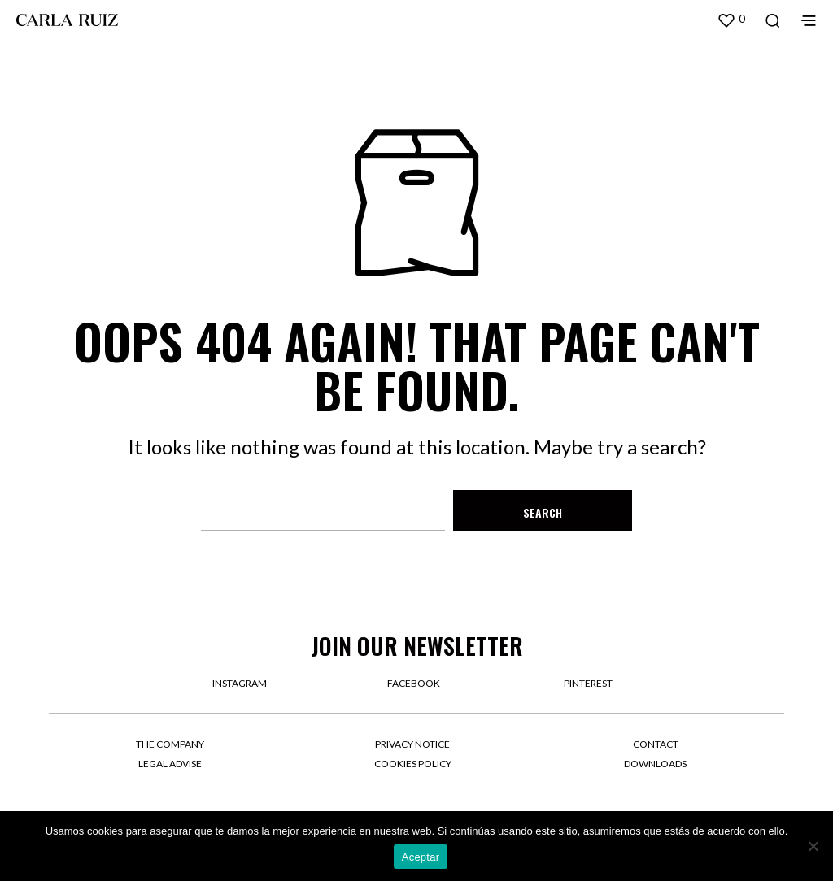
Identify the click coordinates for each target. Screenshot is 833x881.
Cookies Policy (412, 763)
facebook (413, 683)
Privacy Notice (412, 744)
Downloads (655, 763)
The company (170, 744)
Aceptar (421, 857)
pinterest (588, 683)
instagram (239, 683)
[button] (731, 19)
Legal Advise (170, 763)
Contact (655, 744)
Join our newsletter (417, 645)
